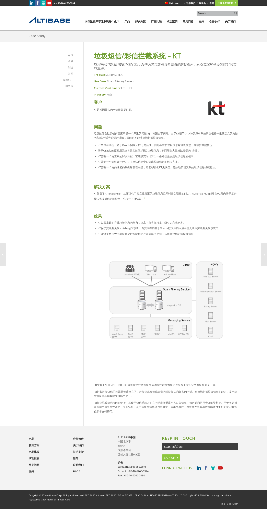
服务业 (69, 86)
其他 (70, 73)
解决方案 (140, 25)
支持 (201, 25)
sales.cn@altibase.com (132, 466)
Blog (77, 471)
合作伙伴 (214, 25)
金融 (70, 61)
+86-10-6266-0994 (138, 471)
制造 (70, 67)
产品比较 (156, 25)
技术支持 (78, 452)
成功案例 (172, 25)
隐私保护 (233, 504)
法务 (223, 504)
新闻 (75, 458)
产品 (127, 25)
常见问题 (188, 25)
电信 (70, 55)
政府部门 (68, 80)
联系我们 (78, 465)
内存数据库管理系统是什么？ (102, 25)
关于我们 (230, 25)
